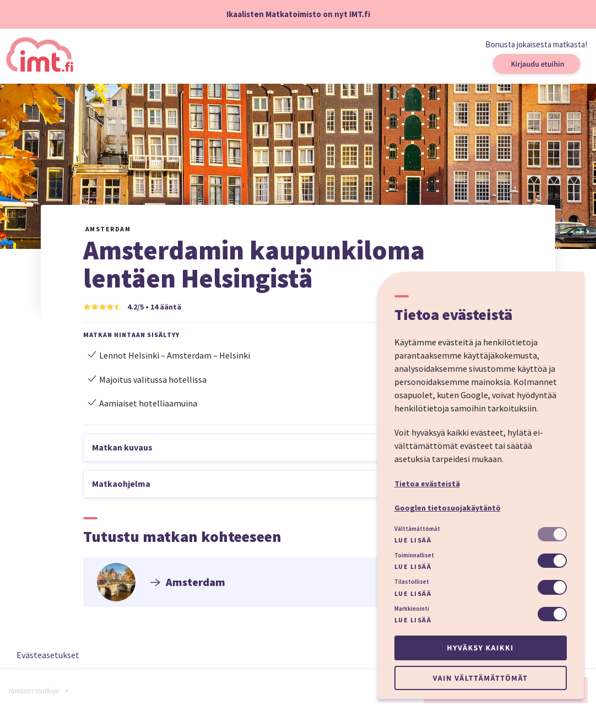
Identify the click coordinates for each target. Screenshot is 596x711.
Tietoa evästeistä (427, 484)
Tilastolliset (411, 581)
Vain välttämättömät (480, 678)
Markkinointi (411, 608)
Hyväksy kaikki (480, 648)
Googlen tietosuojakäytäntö (447, 508)
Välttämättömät (417, 529)
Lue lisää (413, 540)
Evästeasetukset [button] (48, 654)
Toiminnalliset (414, 555)
